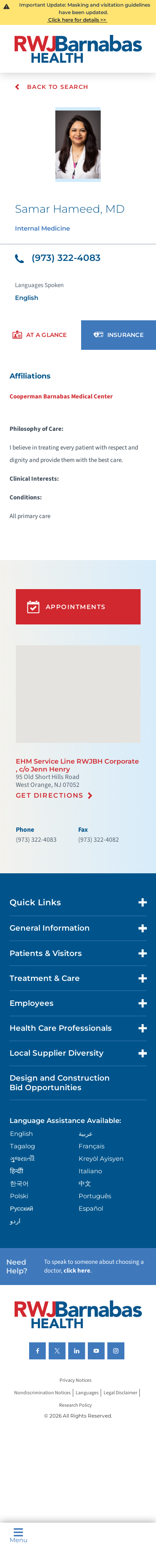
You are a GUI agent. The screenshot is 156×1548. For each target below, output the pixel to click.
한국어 (19, 1183)
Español (91, 1208)
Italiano (90, 1171)
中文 (85, 1183)
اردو (15, 1221)
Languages (87, 1392)
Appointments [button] (66, 607)
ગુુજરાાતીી (22, 1158)
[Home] (78, 49)
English (21, 1134)
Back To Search (51, 87)
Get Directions (50, 795)
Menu (18, 1535)
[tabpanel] (78, 446)
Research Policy (75, 1405)
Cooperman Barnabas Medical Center (61, 396)
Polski (19, 1196)
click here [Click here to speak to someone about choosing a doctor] (77, 1270)
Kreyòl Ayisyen (101, 1158)
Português (95, 1196)
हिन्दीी (16, 1171)
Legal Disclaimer (120, 1392)
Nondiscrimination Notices (42, 1392)
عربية (86, 1134)
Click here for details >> (77, 20)
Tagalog (22, 1146)
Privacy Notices (75, 1380)
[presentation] (39, 335)
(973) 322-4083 (58, 257)
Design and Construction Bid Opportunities (60, 1082)
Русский (21, 1208)
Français (91, 1146)
